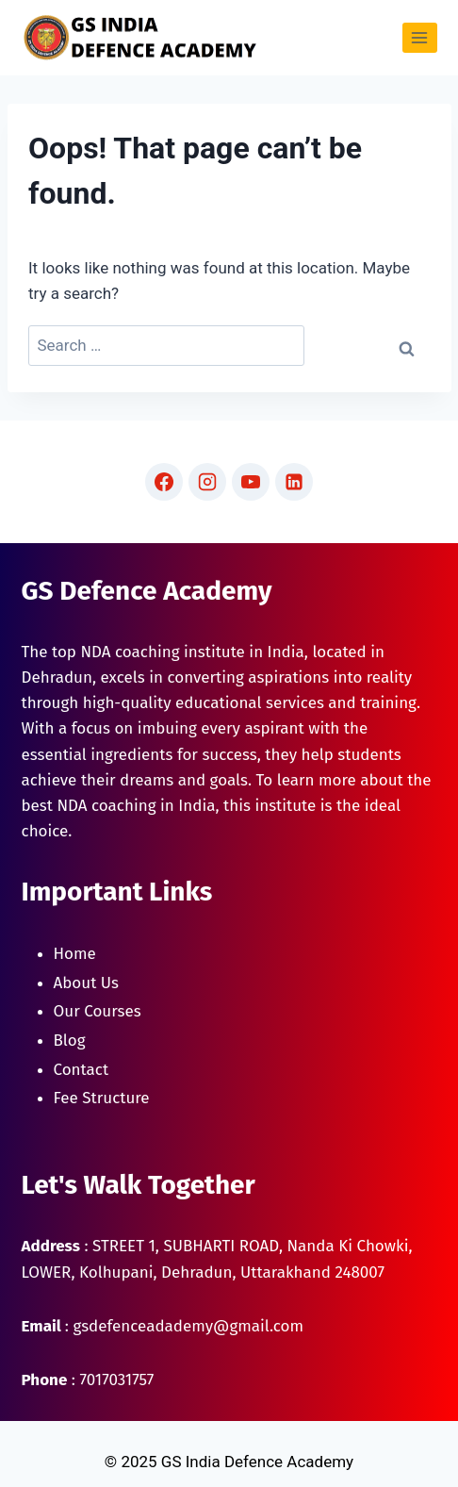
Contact (81, 1070)
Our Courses (97, 1011)
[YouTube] (251, 482)
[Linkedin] (294, 482)
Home (75, 954)
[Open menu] (419, 37)
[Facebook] (164, 482)
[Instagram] (207, 482)
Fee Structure (102, 1098)
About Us (86, 983)
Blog (70, 1040)
